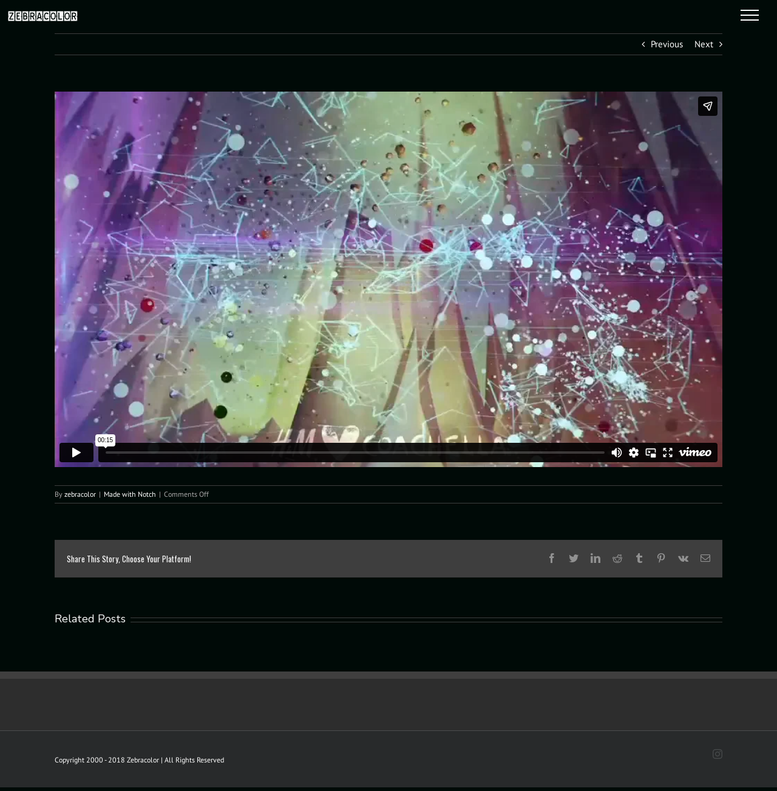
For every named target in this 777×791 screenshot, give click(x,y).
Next (703, 44)
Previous (667, 44)
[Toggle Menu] (750, 15)
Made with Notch (130, 494)
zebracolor (80, 494)
